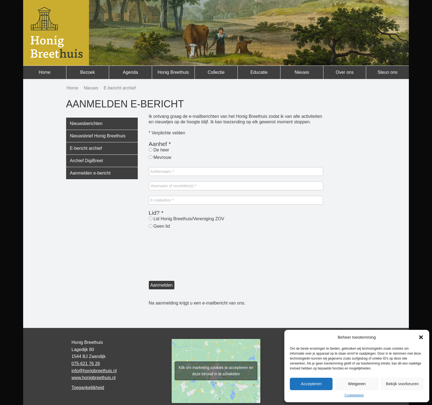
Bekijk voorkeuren (402, 383)
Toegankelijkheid (88, 387)
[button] (421, 337)
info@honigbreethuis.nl (94, 370)
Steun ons (387, 72)
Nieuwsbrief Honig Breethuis (98, 136)
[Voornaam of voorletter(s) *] (236, 185)
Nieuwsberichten (86, 123)
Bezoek (87, 72)
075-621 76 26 (86, 363)
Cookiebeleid (353, 395)
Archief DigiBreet (86, 160)
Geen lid (159, 226)
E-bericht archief (86, 148)
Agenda (130, 72)
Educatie (259, 72)
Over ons (345, 72)
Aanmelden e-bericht (90, 173)
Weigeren (357, 383)
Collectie (216, 72)
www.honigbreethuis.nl (94, 377)
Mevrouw (160, 157)
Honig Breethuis (173, 72)
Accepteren (311, 383)
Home (44, 72)
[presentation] (171, 256)
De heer (159, 150)
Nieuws (302, 72)
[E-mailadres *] (236, 200)
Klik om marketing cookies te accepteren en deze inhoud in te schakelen (216, 370)
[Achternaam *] (236, 171)
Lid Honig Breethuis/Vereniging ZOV (186, 218)
